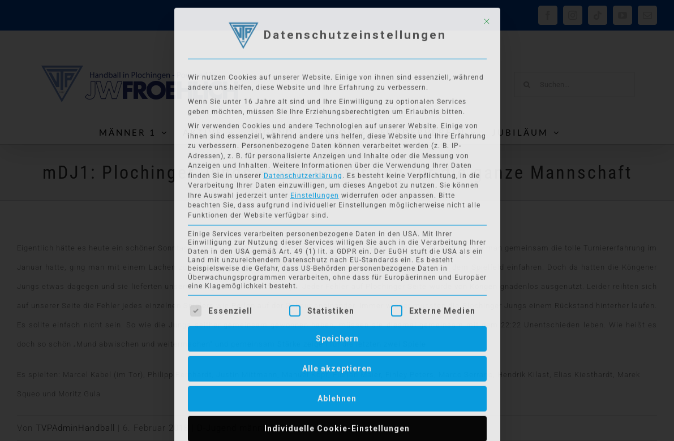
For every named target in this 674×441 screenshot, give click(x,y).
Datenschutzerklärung (303, 173)
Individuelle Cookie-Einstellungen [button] (337, 425)
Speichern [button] (337, 335)
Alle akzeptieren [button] (337, 365)
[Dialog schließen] (487, 19)
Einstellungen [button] (314, 193)
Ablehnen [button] (337, 395)
